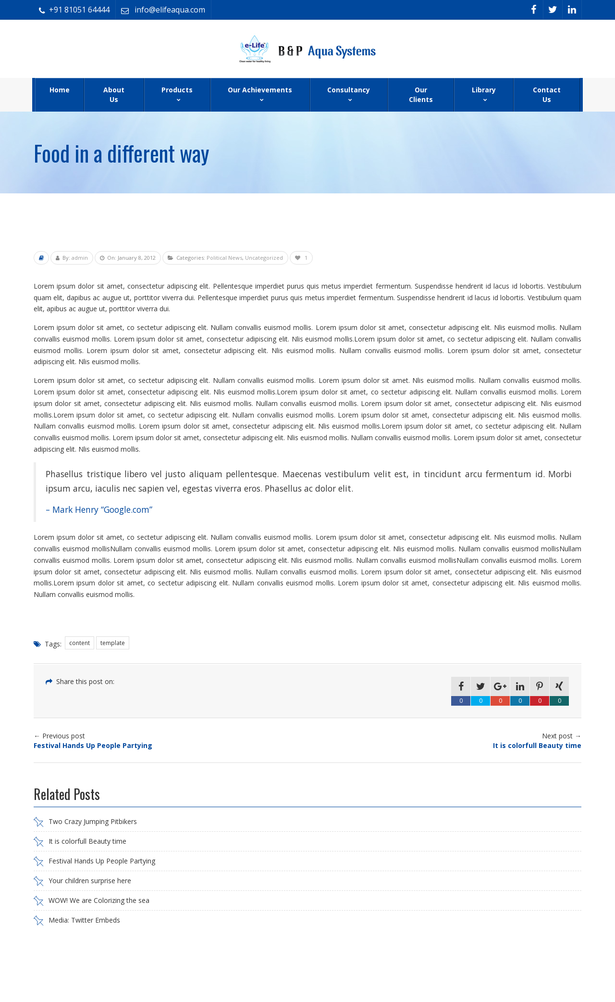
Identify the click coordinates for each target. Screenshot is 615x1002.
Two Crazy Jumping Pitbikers (93, 821)
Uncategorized (264, 257)
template (112, 643)
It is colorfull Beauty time (87, 841)
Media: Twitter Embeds (84, 920)
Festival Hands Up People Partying (102, 860)
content (79, 643)
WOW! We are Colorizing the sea (99, 900)
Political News (224, 257)
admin (80, 257)
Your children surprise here (90, 880)
